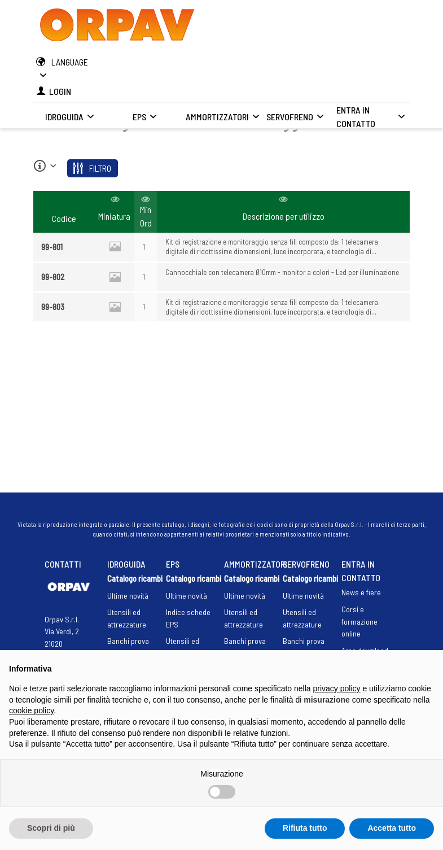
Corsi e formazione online (359, 621)
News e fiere (361, 592)
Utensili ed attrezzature (126, 618)
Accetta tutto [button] (391, 827)
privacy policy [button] (337, 688)
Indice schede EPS (188, 618)
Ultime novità (127, 595)
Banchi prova (128, 641)
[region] (221, 257)
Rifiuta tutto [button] (305, 827)
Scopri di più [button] (51, 827)
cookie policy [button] (31, 710)
